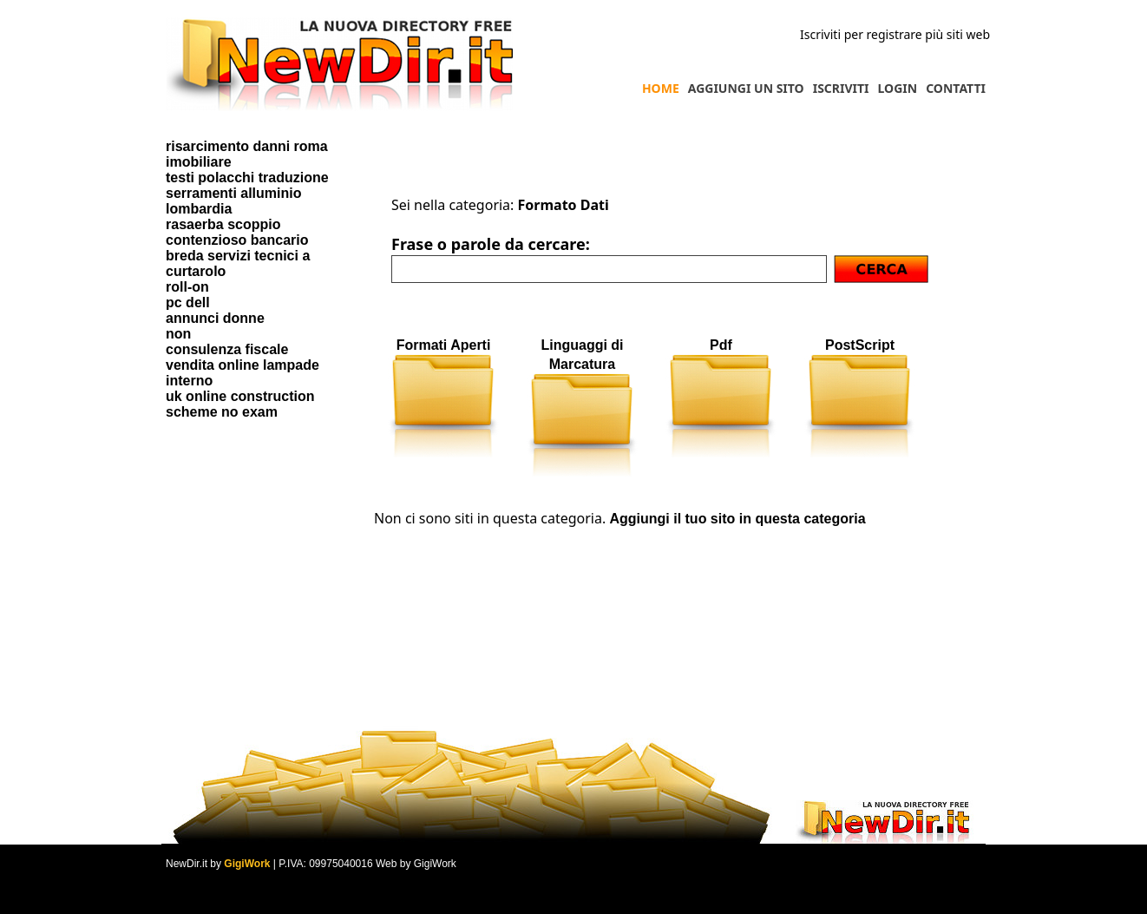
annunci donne (215, 318)
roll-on (187, 286)
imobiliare (199, 162)
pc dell (188, 302)
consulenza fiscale (227, 349)
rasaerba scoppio (223, 224)
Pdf (721, 345)
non (178, 333)
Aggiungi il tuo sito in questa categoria (737, 518)
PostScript (860, 345)
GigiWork (247, 864)
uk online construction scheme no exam (240, 404)
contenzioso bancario (237, 240)
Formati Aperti (444, 345)
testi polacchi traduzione (247, 177)
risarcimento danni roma (247, 146)
